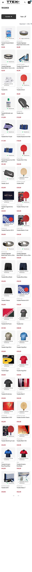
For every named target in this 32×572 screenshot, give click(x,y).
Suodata (8, 16)
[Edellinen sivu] (14, 496)
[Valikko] (2, 2)
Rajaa (23, 17)
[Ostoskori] (29, 2)
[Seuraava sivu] (17, 496)
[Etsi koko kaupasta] (24, 2)
